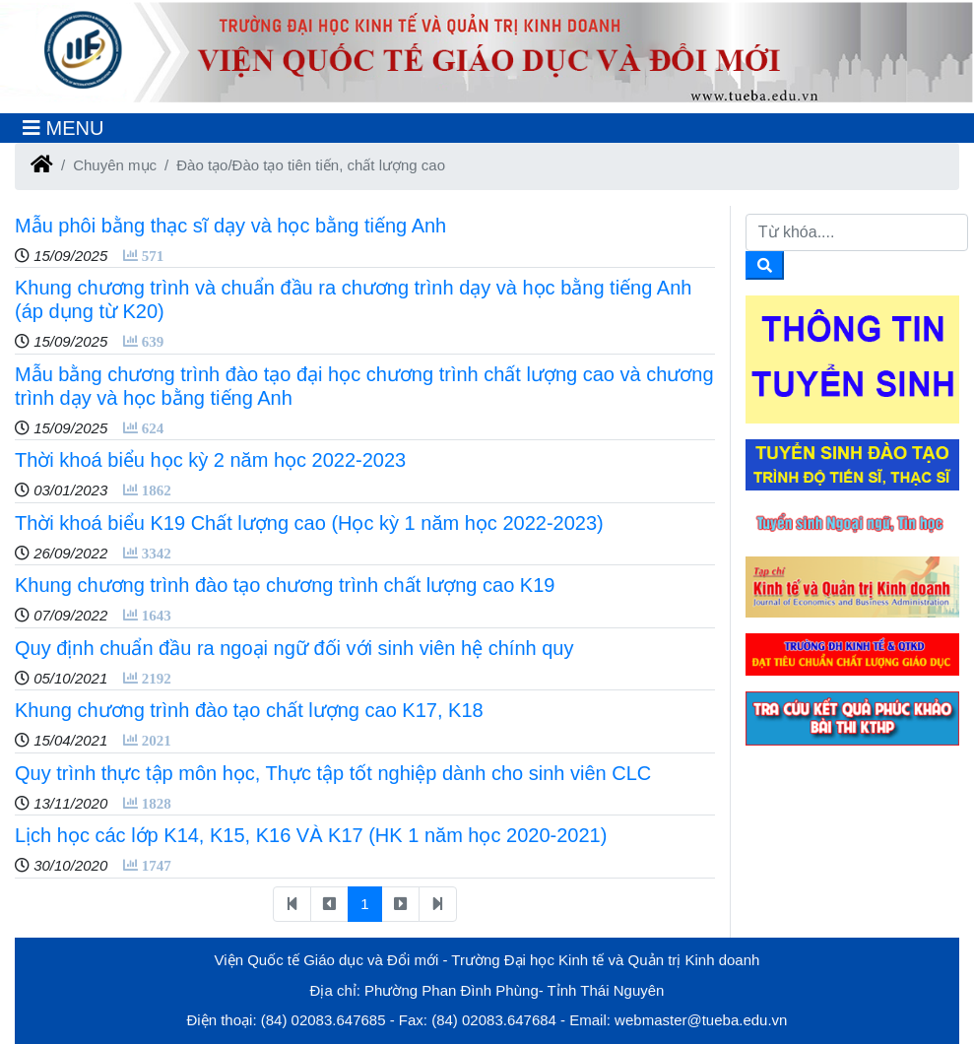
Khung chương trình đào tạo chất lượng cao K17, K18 (249, 710)
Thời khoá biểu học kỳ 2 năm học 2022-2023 (210, 460)
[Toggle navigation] (63, 128)
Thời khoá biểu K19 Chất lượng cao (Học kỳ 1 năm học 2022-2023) (309, 523)
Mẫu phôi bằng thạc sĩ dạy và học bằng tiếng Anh (230, 225)
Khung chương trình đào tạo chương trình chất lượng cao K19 (284, 585)
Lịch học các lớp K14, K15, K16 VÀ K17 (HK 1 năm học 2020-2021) (311, 835)
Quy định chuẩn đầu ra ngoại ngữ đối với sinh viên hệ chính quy (294, 648)
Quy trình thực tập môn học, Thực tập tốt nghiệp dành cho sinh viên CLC (333, 773)
